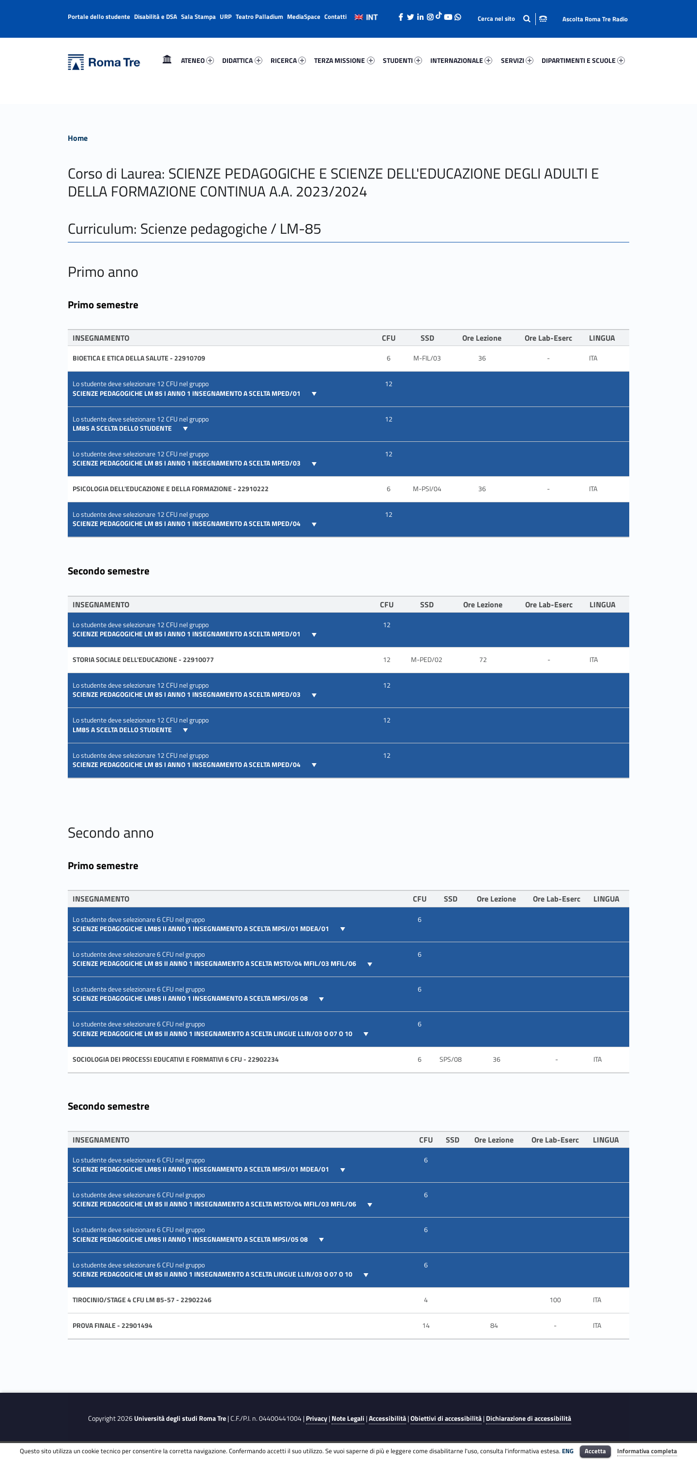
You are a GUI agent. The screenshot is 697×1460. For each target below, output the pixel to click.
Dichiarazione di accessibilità (528, 1418)
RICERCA (288, 60)
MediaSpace (303, 16)
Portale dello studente (99, 16)
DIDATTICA (242, 60)
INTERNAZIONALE (461, 60)
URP (226, 16)
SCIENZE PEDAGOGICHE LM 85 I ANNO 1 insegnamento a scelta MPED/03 (187, 463)
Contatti (335, 16)
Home (167, 60)
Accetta (595, 1451)
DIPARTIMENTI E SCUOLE (583, 60)
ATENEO (197, 60)
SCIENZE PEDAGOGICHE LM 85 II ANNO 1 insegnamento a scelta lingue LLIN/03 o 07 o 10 (213, 1034)
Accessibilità (387, 1418)
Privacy (316, 1418)
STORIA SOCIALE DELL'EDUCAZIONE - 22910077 (143, 659)
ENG (568, 1451)
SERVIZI (517, 60)
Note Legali (348, 1418)
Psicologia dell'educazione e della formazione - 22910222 (171, 489)
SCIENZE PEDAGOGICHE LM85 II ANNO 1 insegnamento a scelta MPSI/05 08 (191, 998)
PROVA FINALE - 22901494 (112, 1325)
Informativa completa (647, 1451)
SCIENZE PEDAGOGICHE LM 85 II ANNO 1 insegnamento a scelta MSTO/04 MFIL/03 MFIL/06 (215, 963)
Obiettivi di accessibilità (446, 1418)
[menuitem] (167, 60)
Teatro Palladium (259, 16)
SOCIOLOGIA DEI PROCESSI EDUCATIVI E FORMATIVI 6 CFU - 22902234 (176, 1059)
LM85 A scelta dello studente (123, 428)
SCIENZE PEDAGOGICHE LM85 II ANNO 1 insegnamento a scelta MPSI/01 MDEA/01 (202, 928)
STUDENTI (402, 60)
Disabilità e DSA (155, 16)
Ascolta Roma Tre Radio (595, 19)
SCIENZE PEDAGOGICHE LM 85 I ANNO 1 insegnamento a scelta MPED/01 (187, 393)
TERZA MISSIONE (344, 60)
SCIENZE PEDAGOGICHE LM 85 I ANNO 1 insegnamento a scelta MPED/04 (187, 523)
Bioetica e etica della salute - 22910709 (139, 358)
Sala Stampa (198, 16)
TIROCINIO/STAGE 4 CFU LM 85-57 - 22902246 (142, 1300)
